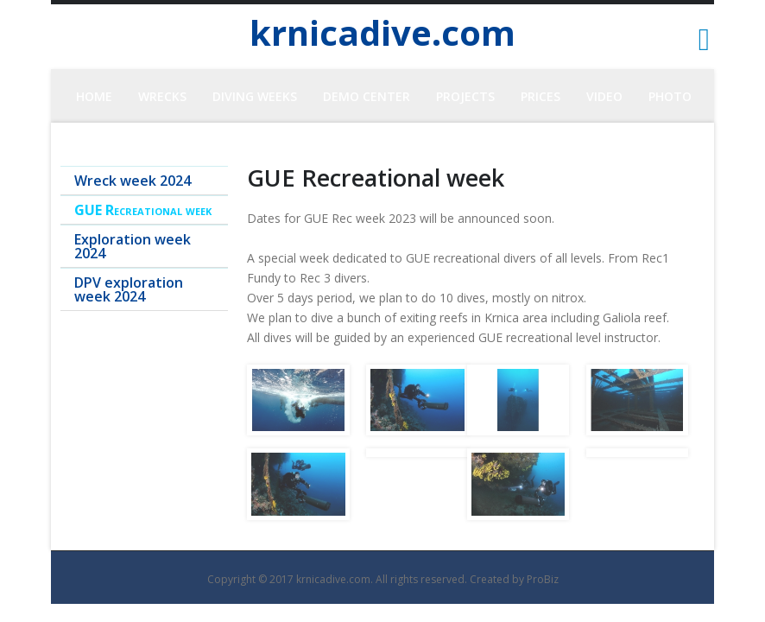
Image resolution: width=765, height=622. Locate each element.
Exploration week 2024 (132, 246)
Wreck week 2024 (132, 180)
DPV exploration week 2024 (128, 289)
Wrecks (162, 96)
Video (604, 96)
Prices (540, 96)
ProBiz (543, 579)
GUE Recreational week (143, 209)
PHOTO (670, 96)
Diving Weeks (254, 96)
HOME (94, 96)
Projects (465, 96)
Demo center (366, 96)
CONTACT (384, 150)
